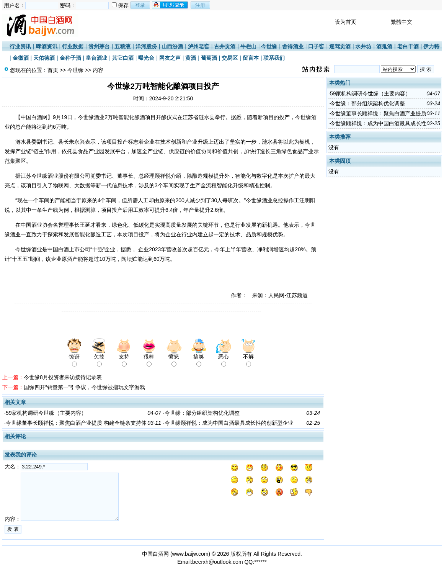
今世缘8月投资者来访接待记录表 (63, 377)
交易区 (230, 58)
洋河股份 (146, 46)
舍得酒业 (293, 46)
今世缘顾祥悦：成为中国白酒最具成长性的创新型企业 (229, 423)
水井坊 (363, 46)
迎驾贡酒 (340, 46)
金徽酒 (21, 58)
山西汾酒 (172, 46)
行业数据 (72, 46)
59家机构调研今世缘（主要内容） (46, 413)
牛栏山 (248, 46)
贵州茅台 (99, 46)
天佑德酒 (44, 58)
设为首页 (345, 22)
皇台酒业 (96, 58)
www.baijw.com (190, 554)
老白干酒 (408, 46)
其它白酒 (123, 58)
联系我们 (274, 58)
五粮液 (122, 46)
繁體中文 (401, 22)
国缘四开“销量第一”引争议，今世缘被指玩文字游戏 (84, 387)
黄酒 (190, 58)
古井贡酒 (224, 46)
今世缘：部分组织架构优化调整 (202, 413)
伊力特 (431, 46)
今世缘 (269, 46)
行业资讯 (20, 46)
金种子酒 (70, 58)
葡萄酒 (209, 58)
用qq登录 (170, 5)
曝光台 (146, 58)
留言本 (251, 58)
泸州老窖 (198, 46)
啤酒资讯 (46, 46)
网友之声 (170, 58)
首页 (52, 70)
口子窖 (316, 46)
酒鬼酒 (384, 46)
